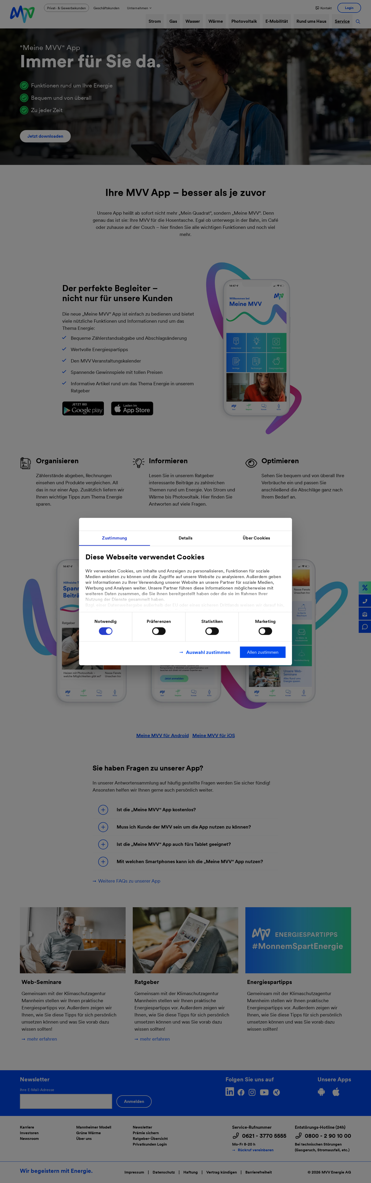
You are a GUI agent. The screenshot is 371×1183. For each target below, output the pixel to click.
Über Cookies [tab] (256, 537)
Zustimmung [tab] (114, 537)
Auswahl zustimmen (208, 652)
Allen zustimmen (262, 652)
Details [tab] (186, 537)
